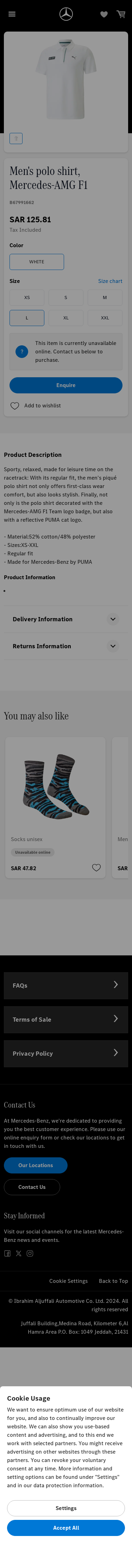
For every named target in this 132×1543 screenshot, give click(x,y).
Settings (66, 1508)
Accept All (66, 1527)
